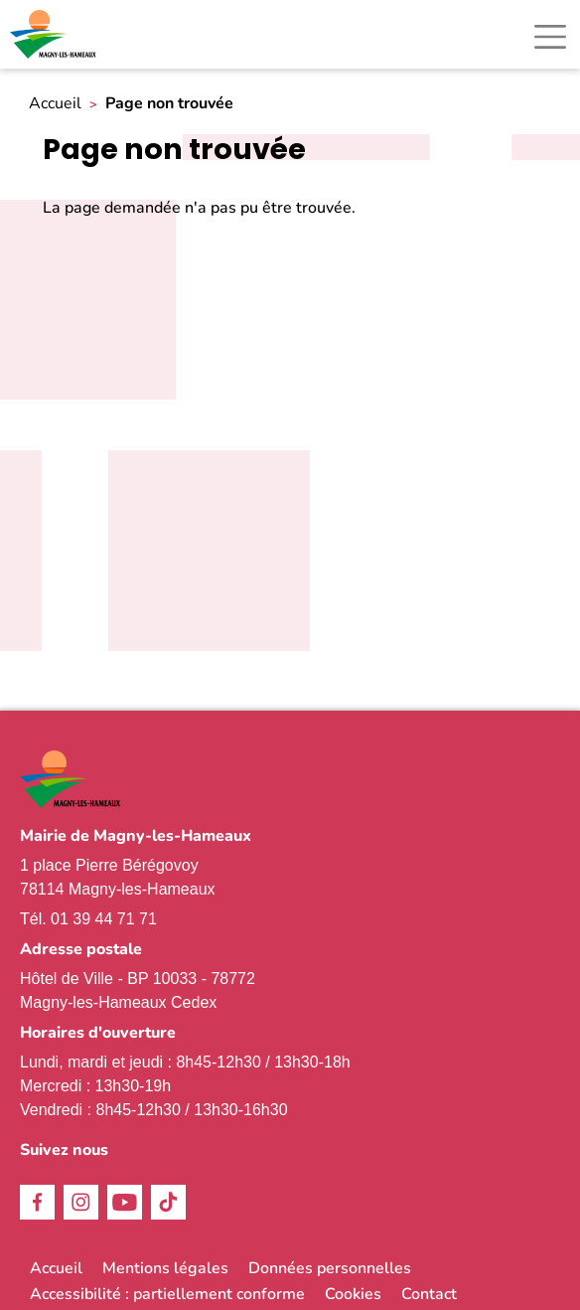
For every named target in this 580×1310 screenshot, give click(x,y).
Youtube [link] (124, 1202)
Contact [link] (429, 1294)
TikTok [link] (168, 1202)
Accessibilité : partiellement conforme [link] (167, 1294)
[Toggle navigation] (550, 37)
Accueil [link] (55, 103)
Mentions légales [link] (165, 1268)
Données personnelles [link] (329, 1268)
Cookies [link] (353, 1294)
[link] (54, 34)
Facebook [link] (37, 1202)
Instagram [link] (81, 1202)
